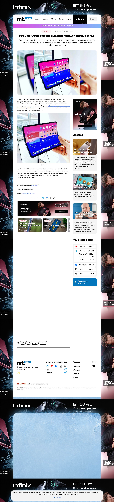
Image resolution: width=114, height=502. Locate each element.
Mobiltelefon (35, 185)
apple (23, 342)
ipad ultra (43, 342)
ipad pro (35, 342)
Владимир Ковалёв (29, 193)
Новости (46, 31)
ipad (28, 342)
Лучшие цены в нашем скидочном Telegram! (57, 26)
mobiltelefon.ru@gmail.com (37, 384)
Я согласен (57, 498)
